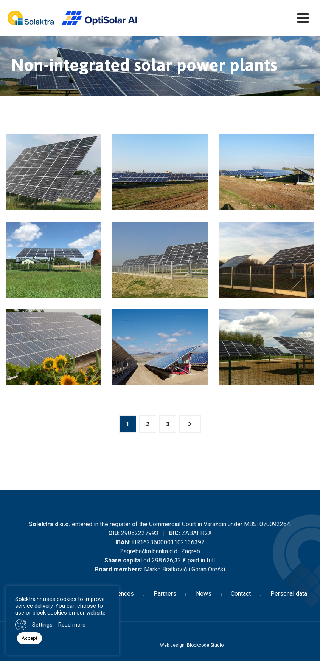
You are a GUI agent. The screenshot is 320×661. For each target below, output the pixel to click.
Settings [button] (42, 624)
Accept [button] (29, 638)
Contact (241, 593)
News (203, 593)
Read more (71, 624)
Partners (165, 593)
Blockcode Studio (205, 645)
